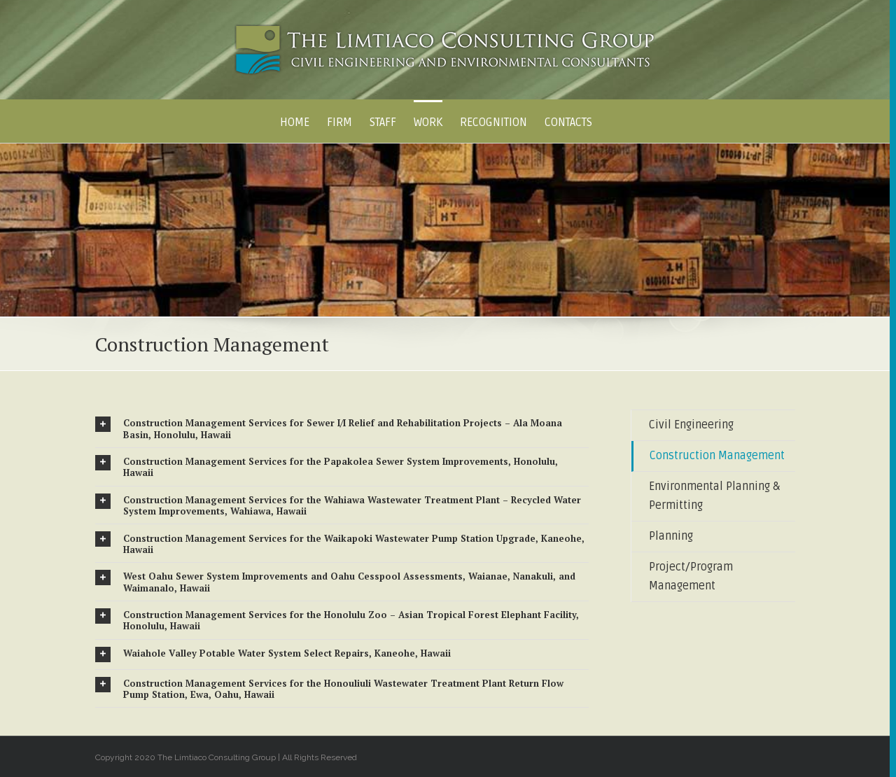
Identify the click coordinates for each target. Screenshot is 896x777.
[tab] (342, 428)
